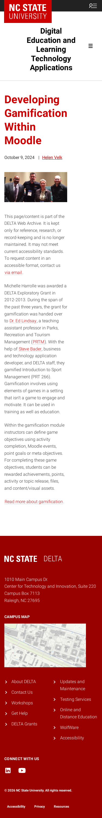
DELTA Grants (24, 724)
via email (13, 272)
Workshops (22, 702)
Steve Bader (30, 349)
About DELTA (23, 681)
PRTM (38, 341)
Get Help (19, 713)
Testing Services (75, 699)
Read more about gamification (34, 501)
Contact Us (22, 692)
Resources (61, 806)
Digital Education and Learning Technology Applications (51, 49)
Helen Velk (52, 157)
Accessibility (72, 737)
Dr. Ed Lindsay (23, 320)
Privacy (39, 806)
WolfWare (69, 727)
